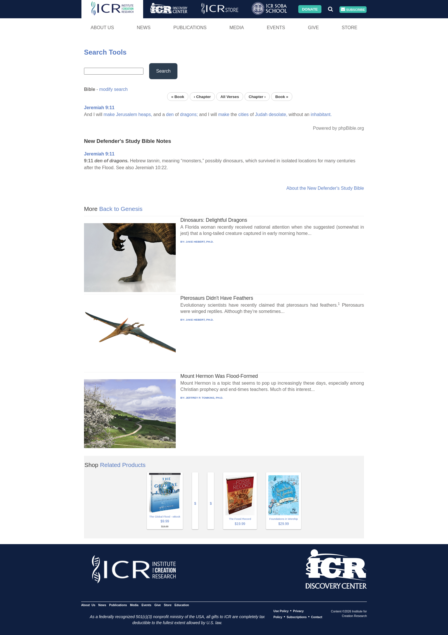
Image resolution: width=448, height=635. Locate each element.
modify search (113, 89)
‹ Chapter (202, 96)
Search (163, 71)
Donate (310, 9)
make (109, 114)
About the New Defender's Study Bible (325, 188)
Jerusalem (126, 114)
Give (313, 27)
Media (236, 27)
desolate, (278, 114)
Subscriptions (297, 617)
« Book (177, 96)
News (144, 27)
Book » (281, 96)
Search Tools (105, 52)
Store (349, 27)
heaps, (145, 114)
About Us (102, 27)
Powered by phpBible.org (338, 128)
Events (276, 27)
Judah (261, 114)
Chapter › (257, 96)
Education (182, 605)
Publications (190, 27)
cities (243, 114)
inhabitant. (321, 114)
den (170, 114)
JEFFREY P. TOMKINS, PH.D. (204, 397)
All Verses (230, 96)
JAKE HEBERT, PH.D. (200, 241)
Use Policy (281, 611)
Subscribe (353, 9)
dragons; (189, 114)
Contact (316, 617)
